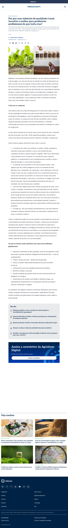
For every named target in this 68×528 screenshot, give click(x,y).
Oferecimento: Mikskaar (17, 37)
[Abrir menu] (3, 7)
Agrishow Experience (13, 16)
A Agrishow (4, 492)
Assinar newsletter (34, 358)
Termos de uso (5, 520)
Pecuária (3, 503)
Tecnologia (37, 503)
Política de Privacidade (40, 517)
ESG (35, 506)
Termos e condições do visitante (42, 520)
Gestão (36, 499)
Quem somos (37, 492)
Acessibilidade (5, 517)
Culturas (3, 499)
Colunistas (4, 506)
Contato (3, 495)
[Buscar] (65, 7)
